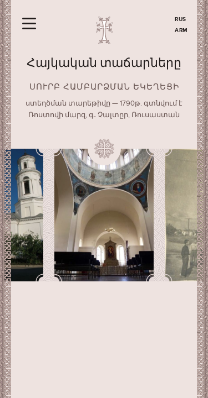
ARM (181, 30)
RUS (180, 19)
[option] (104, 215)
